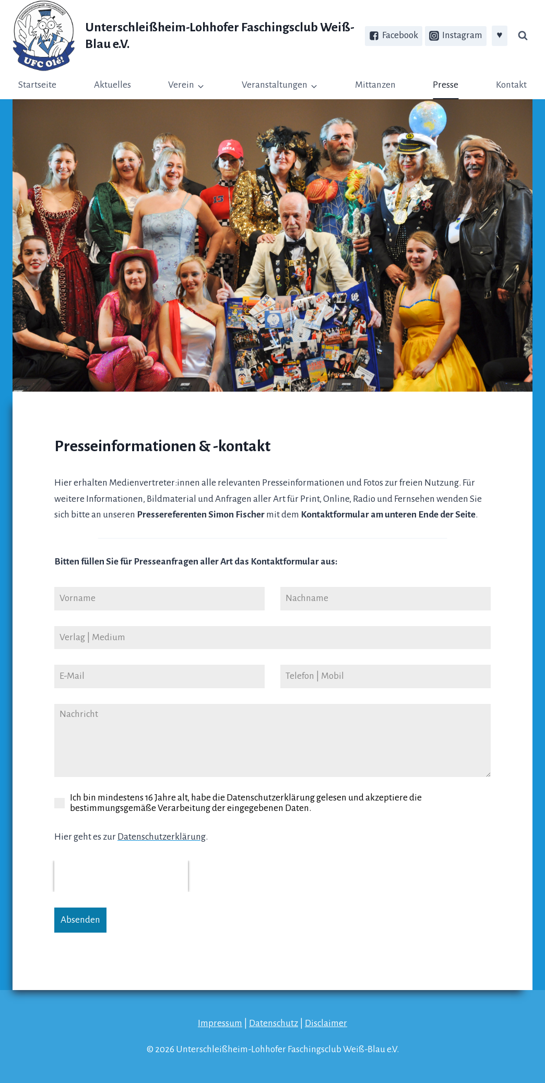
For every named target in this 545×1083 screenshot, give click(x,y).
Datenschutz (273, 1023)
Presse (445, 85)
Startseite (37, 85)
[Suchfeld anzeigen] (522, 36)
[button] (200, 85)
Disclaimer (326, 1023)
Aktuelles (112, 85)
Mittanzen (375, 85)
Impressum (220, 1023)
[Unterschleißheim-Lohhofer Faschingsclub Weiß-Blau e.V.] (189, 36)
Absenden (80, 920)
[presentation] (121, 876)
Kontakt (511, 85)
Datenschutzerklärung (161, 837)
